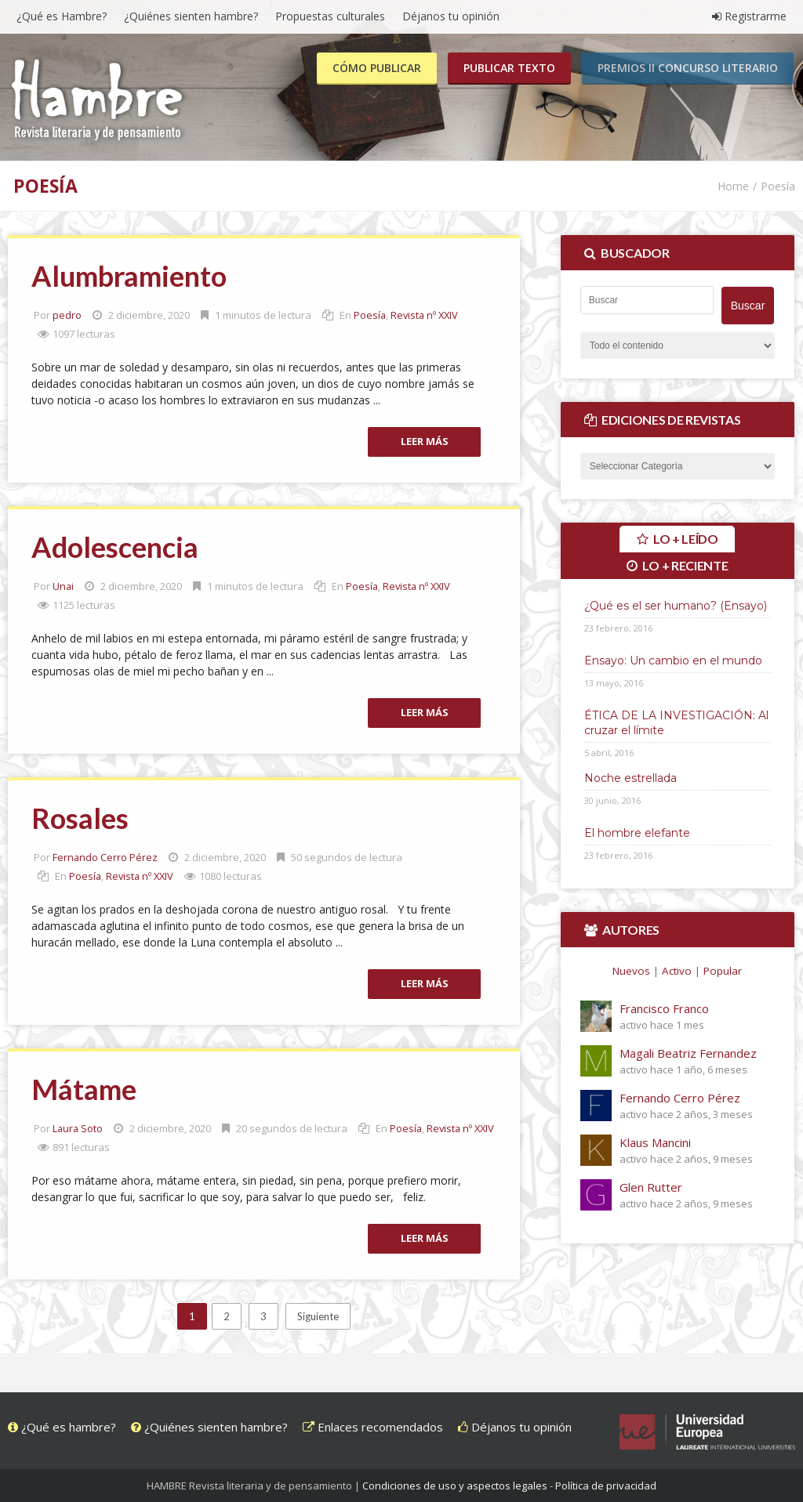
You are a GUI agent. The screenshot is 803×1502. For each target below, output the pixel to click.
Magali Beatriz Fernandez (688, 1052)
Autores (630, 928)
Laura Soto (78, 1128)
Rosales (80, 818)
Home (733, 186)
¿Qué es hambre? (62, 1427)
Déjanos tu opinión (515, 1427)
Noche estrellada (630, 777)
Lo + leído (684, 537)
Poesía (370, 315)
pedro (67, 315)
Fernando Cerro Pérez (105, 857)
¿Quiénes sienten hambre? (209, 1427)
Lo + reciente (685, 564)
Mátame (83, 1089)
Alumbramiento (129, 276)
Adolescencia (114, 547)
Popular (722, 970)
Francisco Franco (664, 1007)
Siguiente (318, 1316)
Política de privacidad (605, 1485)
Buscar (748, 305)
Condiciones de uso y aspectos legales (454, 1485)
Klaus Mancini (655, 1141)
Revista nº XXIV (426, 315)
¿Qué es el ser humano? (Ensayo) (675, 605)
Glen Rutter (651, 1186)
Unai (63, 586)
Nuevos (631, 970)
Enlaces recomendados (373, 1427)
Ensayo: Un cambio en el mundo (673, 660)
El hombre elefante (637, 832)
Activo (677, 970)
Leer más (425, 441)
